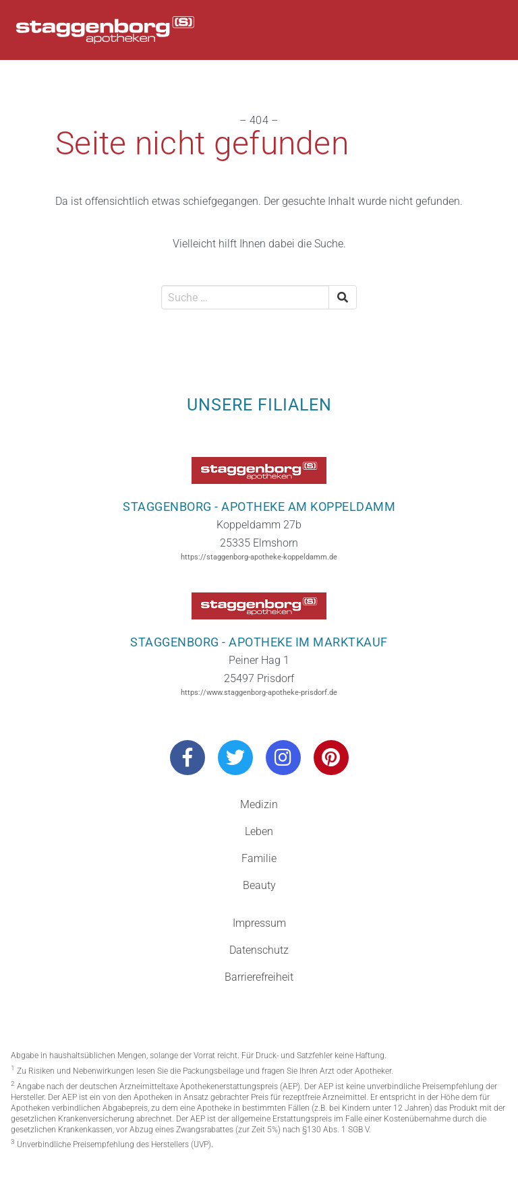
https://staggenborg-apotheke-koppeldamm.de (259, 557)
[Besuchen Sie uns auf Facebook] (187, 757)
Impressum (259, 923)
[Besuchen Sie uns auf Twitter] (235, 757)
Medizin (259, 804)
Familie (259, 858)
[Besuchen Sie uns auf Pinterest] (331, 757)
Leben (259, 831)
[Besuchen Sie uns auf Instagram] (283, 757)
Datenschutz (259, 950)
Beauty (259, 885)
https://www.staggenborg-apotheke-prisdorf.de (259, 692)
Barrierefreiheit (259, 977)
